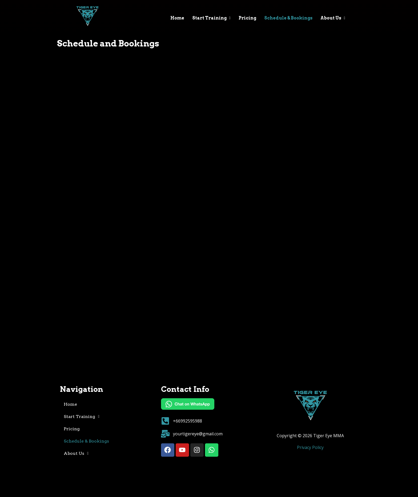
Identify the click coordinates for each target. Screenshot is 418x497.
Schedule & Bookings (288, 18)
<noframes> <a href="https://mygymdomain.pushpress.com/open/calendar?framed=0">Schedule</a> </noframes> (209, 216)
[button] (211, 18)
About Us (332, 18)
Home (177, 18)
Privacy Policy (310, 447)
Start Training (211, 18)
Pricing (247, 18)
